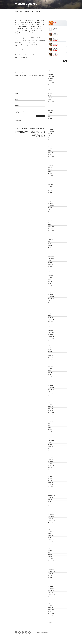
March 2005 (50, 585)
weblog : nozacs (26, 4)
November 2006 (51, 543)
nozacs (55, 22)
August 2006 (50, 549)
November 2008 (51, 492)
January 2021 (50, 205)
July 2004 (50, 600)
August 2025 (50, 90)
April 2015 (50, 329)
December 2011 (51, 414)
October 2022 (50, 162)
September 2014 (51, 344)
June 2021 (50, 194)
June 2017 (50, 285)
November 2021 (51, 183)
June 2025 (50, 95)
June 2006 (50, 554)
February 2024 (51, 128)
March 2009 (50, 484)
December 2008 (51, 490)
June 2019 (50, 245)
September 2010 (51, 446)
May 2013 (50, 378)
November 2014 (51, 340)
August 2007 (50, 524)
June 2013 (50, 376)
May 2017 (50, 287)
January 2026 (50, 80)
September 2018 (51, 264)
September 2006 (51, 547)
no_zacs (24, 18)
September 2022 (51, 164)
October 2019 (50, 236)
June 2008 (50, 503)
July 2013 (50, 374)
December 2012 (51, 389)
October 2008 (51, 494)
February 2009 (51, 486)
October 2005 (51, 571)
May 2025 (50, 97)
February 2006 (51, 562)
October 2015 (50, 323)
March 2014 (50, 357)
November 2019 (51, 234)
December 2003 (51, 615)
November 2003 (51, 617)
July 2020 (50, 217)
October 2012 (50, 393)
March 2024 (50, 126)
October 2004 (51, 594)
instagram (27, 11)
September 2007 (51, 522)
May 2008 (50, 505)
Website (17, 105)
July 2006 (50, 552)
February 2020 (51, 228)
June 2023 (50, 145)
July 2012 (50, 399)
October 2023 (50, 137)
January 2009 (50, 488)
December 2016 (51, 298)
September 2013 (51, 370)
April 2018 (50, 274)
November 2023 (51, 135)
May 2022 (50, 173)
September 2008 (51, 497)
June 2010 (50, 452)
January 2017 (50, 296)
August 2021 (50, 190)
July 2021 (50, 192)
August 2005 (50, 575)
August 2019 (50, 241)
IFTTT (18, 58)
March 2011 (50, 433)
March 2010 (50, 458)
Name (16, 93)
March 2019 (50, 251)
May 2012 (50, 403)
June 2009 (50, 478)
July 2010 (50, 450)
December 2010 (51, 439)
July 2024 (50, 118)
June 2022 (50, 171)
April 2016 (50, 315)
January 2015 (50, 336)
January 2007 (50, 539)
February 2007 (51, 537)
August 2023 (50, 141)
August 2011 (50, 422)
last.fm (32, 11)
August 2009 (50, 473)
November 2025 (51, 84)
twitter (21, 11)
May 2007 (50, 530)
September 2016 (51, 304)
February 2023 (51, 154)
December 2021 (51, 181)
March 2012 (50, 408)
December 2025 (51, 82)
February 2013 (51, 384)
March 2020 (50, 226)
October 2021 (50, 186)
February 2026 (51, 78)
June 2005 (50, 579)
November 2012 (51, 391)
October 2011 (50, 418)
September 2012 (51, 395)
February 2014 (51, 359)
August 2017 (50, 281)
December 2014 (51, 338)
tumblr (16, 11)
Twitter (22, 65)
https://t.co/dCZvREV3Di (23, 37)
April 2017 (50, 289)
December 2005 (51, 566)
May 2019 (50, 247)
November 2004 (51, 592)
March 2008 (50, 509)
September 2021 (51, 188)
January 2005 (50, 588)
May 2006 (50, 556)
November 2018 (51, 260)
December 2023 (51, 133)
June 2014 (50, 351)
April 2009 (50, 482)
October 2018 (50, 262)
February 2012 (50, 410)
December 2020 (51, 207)
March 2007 (50, 535)
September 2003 (51, 621)
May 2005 (50, 581)
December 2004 (51, 590)
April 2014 (50, 355)
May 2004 (50, 604)
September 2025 (51, 88)
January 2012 (50, 412)
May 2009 (50, 480)
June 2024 (50, 120)
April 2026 (50, 73)
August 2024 (50, 116)
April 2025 (50, 99)
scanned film (38, 11)
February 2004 (51, 611)
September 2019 (51, 238)
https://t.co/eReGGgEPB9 (21, 45)
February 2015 (51, 334)
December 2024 (51, 107)
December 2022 (51, 158)
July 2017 (50, 283)
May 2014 (50, 353)
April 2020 (50, 224)
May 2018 (50, 272)
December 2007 (51, 516)
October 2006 (51, 545)
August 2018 (50, 266)
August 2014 (50, 346)
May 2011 (50, 429)
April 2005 (50, 583)
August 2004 (50, 598)
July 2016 (50, 308)
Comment (17, 78)
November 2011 (51, 416)
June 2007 (50, 528)
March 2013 (50, 382)
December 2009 (51, 465)
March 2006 (50, 560)
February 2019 (51, 253)
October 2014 (50, 342)
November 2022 (51, 160)
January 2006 (50, 564)
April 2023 (50, 150)
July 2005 (50, 577)
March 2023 (50, 152)
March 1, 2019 (32, 49)
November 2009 (51, 467)
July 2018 (50, 268)
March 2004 (50, 609)
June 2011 (50, 427)
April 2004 (50, 607)
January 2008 (50, 513)
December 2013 (51, 363)
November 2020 (51, 209)
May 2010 (50, 454)
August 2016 (50, 306)
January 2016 (50, 319)
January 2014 (50, 361)
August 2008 (50, 499)
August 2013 (50, 372)
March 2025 (50, 101)
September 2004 (51, 596)
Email (16, 99)
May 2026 (50, 71)
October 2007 (50, 520)
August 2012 (50, 397)
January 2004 (50, 613)
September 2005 (51, 573)
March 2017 (50, 291)
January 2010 (50, 463)
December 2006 (51, 541)
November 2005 (51, 568)
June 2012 (50, 401)
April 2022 (50, 175)
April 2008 (50, 507)
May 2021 (50, 196)
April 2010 (50, 456)
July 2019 (50, 243)
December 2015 (51, 321)
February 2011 (50, 435)
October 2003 (51, 619)
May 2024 (50, 122)
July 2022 (50, 169)
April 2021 (50, 198)
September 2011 (51, 420)
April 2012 (50, 406)
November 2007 (51, 518)
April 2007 (50, 533)
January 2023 (50, 156)
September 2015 (51, 325)
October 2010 (50, 444)
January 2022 (50, 179)
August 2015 (50, 327)
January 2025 (50, 105)
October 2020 (50, 211)
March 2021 (50, 200)
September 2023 (51, 139)
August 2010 (50, 448)
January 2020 (50, 230)
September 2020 (51, 213)
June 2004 (50, 602)
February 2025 (51, 103)
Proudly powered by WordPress (42, 634)
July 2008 (50, 501)
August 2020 (50, 215)
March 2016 (50, 317)
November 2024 (51, 109)
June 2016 (50, 310)
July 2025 (50, 92)
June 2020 (50, 219)
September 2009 (51, 471)
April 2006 (50, 558)
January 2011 (50, 437)
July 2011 (50, 425)
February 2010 (51, 461)
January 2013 (50, 387)
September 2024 (51, 114)
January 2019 (50, 255)
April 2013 (50, 380)
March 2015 (50, 332)
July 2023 (50, 143)
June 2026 (50, 69)
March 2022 (50, 177)
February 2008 (51, 511)
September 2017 (51, 279)
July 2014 (50, 348)
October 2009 (51, 469)
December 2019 (51, 232)
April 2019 (50, 249)
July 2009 (50, 475)
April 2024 (50, 124)
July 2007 (50, 526)
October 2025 (50, 86)
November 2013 (51, 365)
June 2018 (50, 270)
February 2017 (50, 293)
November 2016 (51, 300)
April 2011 (50, 431)
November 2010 (51, 442)
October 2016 (50, 302)
